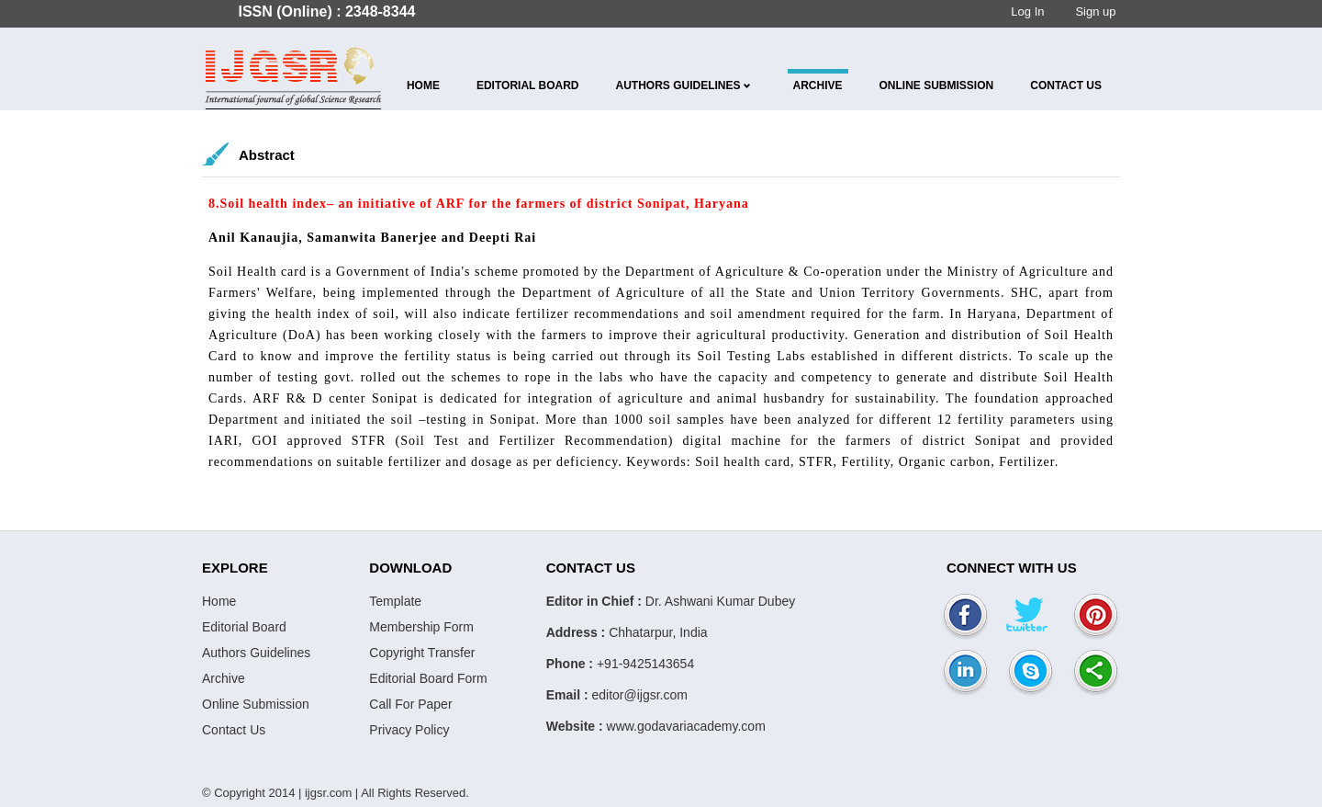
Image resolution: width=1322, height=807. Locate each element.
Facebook (965, 617)
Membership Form (421, 626)
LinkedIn (965, 673)
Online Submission (936, 85)
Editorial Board (527, 85)
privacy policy (409, 729)
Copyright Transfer (422, 652)
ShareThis (1095, 673)
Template (395, 601)
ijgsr (294, 78)
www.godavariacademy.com (686, 726)
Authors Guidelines (678, 85)
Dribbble (1030, 617)
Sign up (1095, 11)
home (423, 85)
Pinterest (1095, 617)
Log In (1027, 11)
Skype (1030, 673)
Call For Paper (410, 704)
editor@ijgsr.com (639, 695)
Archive (818, 85)
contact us (1066, 85)
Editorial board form (428, 678)
